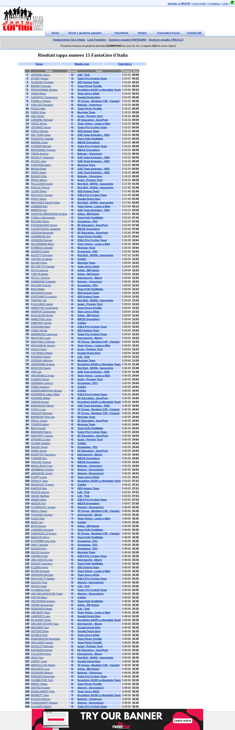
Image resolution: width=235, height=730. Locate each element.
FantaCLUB (194, 32)
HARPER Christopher (43, 311)
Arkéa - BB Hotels (88, 213)
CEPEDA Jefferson (42, 360)
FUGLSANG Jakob (42, 304)
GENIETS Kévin (40, 251)
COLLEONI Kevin (41, 653)
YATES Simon (39, 123)
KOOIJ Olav (38, 518)
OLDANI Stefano (40, 443)
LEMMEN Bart (39, 206)
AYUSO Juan (38, 161)
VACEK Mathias (40, 496)
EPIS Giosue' (38, 526)
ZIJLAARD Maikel (41, 706)
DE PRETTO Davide (42, 266)
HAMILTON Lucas (41, 319)
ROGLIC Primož (40, 187)
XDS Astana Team (88, 82)
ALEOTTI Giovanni (42, 255)
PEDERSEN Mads (41, 608)
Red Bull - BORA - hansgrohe (95, 183)
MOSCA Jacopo (40, 492)
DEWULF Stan (39, 480)
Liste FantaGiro (96, 39)
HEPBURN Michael (42, 574)
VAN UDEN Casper (42, 642)
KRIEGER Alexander (43, 676)
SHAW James (39, 450)
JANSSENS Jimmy (42, 473)
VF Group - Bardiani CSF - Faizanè (98, 101)
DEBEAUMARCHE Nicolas (46, 390)
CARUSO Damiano (42, 104)
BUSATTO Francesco (43, 454)
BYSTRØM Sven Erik (43, 541)
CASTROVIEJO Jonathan (46, 229)
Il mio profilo (199, 3)
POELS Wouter (40, 131)
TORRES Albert (40, 424)
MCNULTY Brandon (42, 157)
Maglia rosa (82, 64)
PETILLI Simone (40, 277)
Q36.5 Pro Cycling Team (92, 195)
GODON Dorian (40, 401)
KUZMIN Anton (39, 567)
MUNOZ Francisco (41, 563)
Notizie (142, 32)
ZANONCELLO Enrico (44, 533)
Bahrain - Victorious (89, 104)
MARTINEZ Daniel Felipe (45, 202)
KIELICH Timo (39, 582)
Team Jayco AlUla (88, 93)
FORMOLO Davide (42, 247)
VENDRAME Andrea (42, 364)
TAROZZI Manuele (42, 413)
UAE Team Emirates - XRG (93, 134)
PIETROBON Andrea (43, 601)
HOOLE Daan (39, 586)
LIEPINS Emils (39, 556)
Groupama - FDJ (87, 221)
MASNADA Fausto (41, 292)
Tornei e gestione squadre (85, 32)
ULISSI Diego (39, 191)
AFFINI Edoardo (40, 571)
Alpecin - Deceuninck (90, 469)
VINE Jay (36, 371)
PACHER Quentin (41, 285)
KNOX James (39, 198)
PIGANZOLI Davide (42, 138)
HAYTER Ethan (40, 631)
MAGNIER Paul (40, 627)
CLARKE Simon (40, 379)
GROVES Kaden (40, 687)
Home (55, 32)
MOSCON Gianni (41, 368)
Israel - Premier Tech (90, 116)
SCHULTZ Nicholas (42, 646)
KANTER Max (39, 488)
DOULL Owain (39, 420)
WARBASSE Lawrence (44, 334)
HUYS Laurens (39, 270)
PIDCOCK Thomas (42, 195)
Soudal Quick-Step (89, 97)
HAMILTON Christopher (44, 307)
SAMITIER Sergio (41, 323)
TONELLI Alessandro (43, 217)
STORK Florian (39, 78)
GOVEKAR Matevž (42, 672)
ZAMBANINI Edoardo (43, 281)
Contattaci (214, 3)
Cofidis (81, 259)
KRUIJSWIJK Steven (43, 345)
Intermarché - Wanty (89, 277)
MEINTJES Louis (41, 338)
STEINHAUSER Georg (44, 225)
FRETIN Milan (39, 597)
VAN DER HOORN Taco (45, 623)
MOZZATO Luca (40, 668)
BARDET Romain (41, 86)
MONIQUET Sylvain (42, 484)
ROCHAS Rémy (40, 221)
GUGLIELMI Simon (42, 315)
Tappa (39, 64)
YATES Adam (38, 172)
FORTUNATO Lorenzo (44, 296)
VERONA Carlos (40, 74)
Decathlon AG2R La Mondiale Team (99, 89)
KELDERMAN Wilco (42, 244)
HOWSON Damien (42, 240)
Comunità (163, 32)
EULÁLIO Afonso (40, 699)
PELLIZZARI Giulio (42, 183)
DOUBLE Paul (39, 635)
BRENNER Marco (41, 432)
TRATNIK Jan (39, 300)
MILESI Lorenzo (40, 552)
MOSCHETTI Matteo (43, 578)
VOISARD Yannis (41, 127)
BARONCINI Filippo (42, 405)
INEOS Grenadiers (88, 142)
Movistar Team (86, 112)
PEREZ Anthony (40, 386)
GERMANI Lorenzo (42, 383)
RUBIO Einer (38, 112)
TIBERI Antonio (40, 153)
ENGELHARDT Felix (43, 691)
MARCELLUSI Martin (43, 665)
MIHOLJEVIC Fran (42, 465)
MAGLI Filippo (39, 511)
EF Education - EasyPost (92, 119)
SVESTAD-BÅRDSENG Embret (49, 213)
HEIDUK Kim (38, 503)
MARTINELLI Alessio (43, 341)
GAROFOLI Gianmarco (44, 97)
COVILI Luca (38, 409)
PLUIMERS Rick (40, 590)
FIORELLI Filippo (41, 101)
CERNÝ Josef (39, 661)
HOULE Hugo (39, 349)
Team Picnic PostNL (89, 86)
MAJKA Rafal (38, 168)
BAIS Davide (38, 428)
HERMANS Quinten (42, 469)
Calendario (125, 64)
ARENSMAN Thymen (43, 150)
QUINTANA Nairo (41, 165)
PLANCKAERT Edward (44, 702)
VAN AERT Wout (40, 612)
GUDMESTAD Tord (42, 680)
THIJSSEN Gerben (42, 514)
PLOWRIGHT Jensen (43, 507)
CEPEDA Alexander (42, 232)
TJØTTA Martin (39, 274)
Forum (176, 32)
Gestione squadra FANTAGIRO (127, 39)
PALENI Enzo (38, 548)
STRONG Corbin (40, 439)
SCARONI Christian (42, 82)
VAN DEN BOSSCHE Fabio (47, 593)
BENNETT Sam (40, 695)
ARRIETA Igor (39, 210)
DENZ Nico (37, 657)
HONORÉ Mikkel (40, 398)
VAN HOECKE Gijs (42, 559)
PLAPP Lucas (39, 477)
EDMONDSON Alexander (45, 638)
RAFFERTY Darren (42, 435)
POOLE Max (38, 108)
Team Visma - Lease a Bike (93, 123)
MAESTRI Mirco (40, 537)
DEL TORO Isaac (41, 134)
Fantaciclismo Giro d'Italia (69, 39)
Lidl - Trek (83, 74)
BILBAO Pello (39, 176)
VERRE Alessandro (42, 605)
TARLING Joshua (41, 462)
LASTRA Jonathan (41, 259)
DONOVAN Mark (40, 326)
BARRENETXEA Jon (43, 417)
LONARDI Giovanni (42, 529)
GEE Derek (37, 116)
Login (225, 3)
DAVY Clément (39, 544)
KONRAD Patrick (41, 356)
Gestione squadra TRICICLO (166, 39)
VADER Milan (38, 499)
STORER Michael (41, 146)
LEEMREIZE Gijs (41, 236)
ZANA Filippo (38, 93)
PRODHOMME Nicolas (44, 89)
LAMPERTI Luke (40, 616)
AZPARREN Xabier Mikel (45, 394)
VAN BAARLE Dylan (42, 375)
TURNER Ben (39, 458)
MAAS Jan (37, 522)
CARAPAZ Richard (42, 119)
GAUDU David (39, 447)
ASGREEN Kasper (42, 650)
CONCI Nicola (39, 330)
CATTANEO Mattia (41, 353)
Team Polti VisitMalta (90, 138)
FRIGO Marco (39, 180)
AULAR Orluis (39, 262)
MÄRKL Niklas (39, 684)
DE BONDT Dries (41, 620)
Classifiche (121, 32)
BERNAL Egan (39, 142)
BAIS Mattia (38, 289)
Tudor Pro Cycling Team (92, 78)
